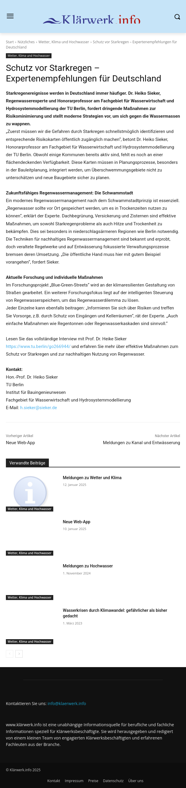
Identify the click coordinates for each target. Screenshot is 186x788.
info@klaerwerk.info (67, 703)
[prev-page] (9, 654)
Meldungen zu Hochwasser (88, 566)
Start (10, 41)
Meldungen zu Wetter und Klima (92, 477)
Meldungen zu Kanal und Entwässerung (141, 442)
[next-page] (19, 654)
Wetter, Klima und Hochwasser (64, 41)
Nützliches (26, 41)
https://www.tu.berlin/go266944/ (38, 346)
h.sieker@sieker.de (38, 407)
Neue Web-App (20, 442)
